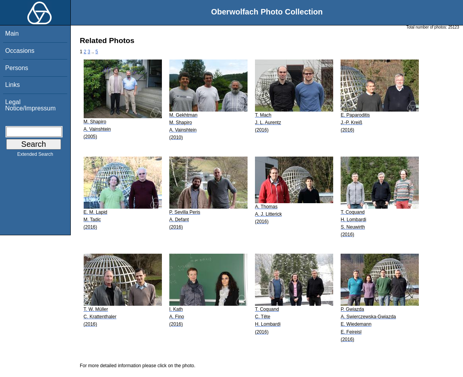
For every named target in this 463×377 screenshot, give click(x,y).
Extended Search (35, 155)
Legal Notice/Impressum (30, 105)
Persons (16, 68)
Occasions (19, 50)
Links (12, 84)
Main (12, 33)
